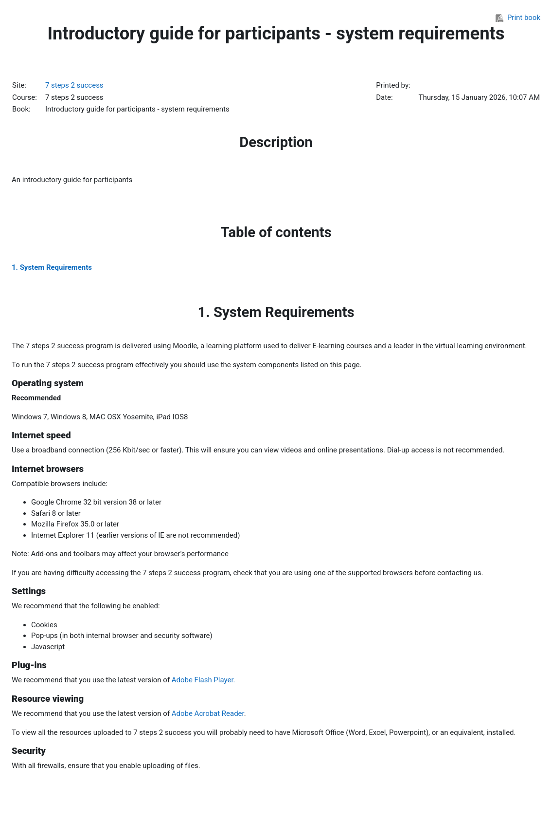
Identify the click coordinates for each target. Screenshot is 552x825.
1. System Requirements (52, 267)
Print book (518, 17)
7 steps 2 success (74, 85)
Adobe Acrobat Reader (208, 713)
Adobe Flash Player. (203, 679)
